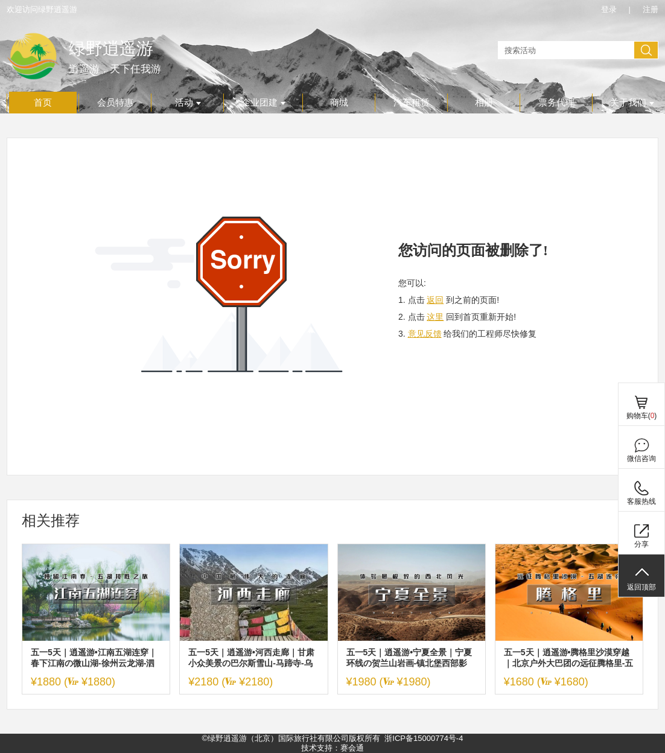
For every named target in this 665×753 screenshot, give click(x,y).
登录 (609, 9)
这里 (435, 317)
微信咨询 (641, 458)
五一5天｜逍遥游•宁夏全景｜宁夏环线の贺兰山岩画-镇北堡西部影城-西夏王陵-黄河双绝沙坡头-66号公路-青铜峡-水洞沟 (410, 658)
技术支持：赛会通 (332, 747)
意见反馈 (425, 333)
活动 (188, 102)
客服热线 (641, 501)
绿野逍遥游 (111, 48)
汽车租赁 (411, 102)
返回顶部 (641, 587)
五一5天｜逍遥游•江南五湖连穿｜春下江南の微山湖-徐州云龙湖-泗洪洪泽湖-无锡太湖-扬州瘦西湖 (94, 658)
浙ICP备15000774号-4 (423, 738)
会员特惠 (115, 102)
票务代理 (556, 102)
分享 (641, 544)
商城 (339, 102)
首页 (43, 102)
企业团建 (263, 102)
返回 (435, 300)
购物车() (641, 415)
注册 (650, 9)
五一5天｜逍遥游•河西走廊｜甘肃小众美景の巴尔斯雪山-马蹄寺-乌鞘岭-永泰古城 (251, 658)
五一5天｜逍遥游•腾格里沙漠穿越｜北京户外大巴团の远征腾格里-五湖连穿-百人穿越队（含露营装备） (569, 658)
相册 (484, 102)
